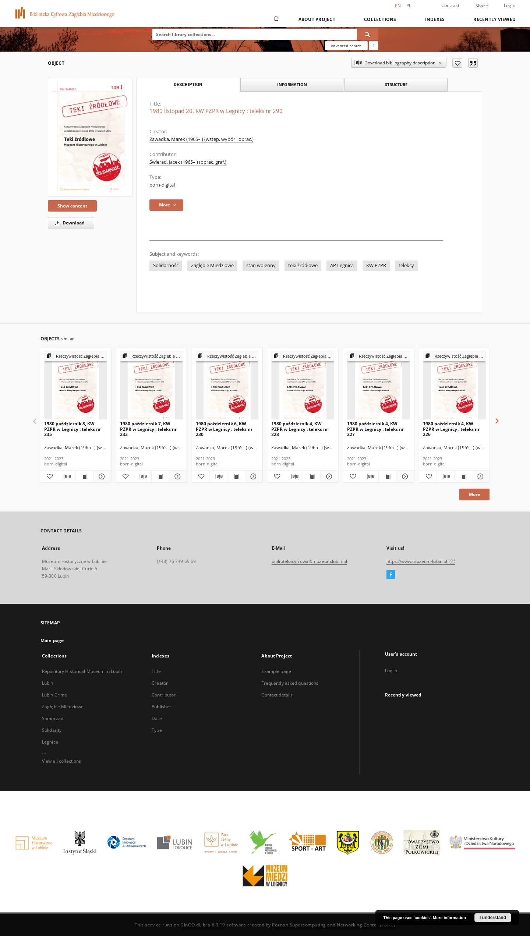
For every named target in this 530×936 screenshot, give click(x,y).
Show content (72, 206)
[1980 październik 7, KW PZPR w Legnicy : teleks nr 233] (151, 386)
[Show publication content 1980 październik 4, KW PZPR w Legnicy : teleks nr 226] (463, 476)
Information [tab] (292, 84)
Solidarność (166, 265)
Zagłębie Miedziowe (212, 265)
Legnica (50, 742)
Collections (380, 19)
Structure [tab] (396, 84)
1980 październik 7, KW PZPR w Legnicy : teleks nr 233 (148, 429)
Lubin (47, 683)
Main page (52, 640)
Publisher (161, 706)
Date (157, 718)
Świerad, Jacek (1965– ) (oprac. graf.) (187, 162)
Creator (160, 683)
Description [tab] (188, 84)
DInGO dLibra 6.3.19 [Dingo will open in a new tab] (202, 925)
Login (509, 5)
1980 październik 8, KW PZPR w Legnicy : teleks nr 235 (72, 429)
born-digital (162, 185)
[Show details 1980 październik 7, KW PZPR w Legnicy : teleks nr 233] (177, 476)
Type (157, 730)
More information (449, 917)
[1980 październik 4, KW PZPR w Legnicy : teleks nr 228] (303, 386)
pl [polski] (408, 5)
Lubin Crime (54, 695)
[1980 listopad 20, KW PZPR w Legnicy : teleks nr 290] (90, 137)
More (474, 494)
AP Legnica (342, 265)
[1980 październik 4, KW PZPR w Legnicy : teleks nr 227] (378, 386)
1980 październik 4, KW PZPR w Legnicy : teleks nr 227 (375, 429)
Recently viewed (494, 19)
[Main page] (276, 19)
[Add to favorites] (457, 63)
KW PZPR (376, 265)
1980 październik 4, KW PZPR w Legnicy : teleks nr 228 (299, 429)
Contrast (450, 5)
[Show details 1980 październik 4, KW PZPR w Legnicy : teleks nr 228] (328, 476)
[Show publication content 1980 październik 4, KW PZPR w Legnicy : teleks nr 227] (387, 476)
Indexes (435, 19)
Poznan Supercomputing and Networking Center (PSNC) (333, 925)
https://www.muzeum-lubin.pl (420, 561)
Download (69, 223)
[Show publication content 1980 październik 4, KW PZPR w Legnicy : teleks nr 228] (311, 476)
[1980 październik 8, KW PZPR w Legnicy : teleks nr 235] (76, 386)
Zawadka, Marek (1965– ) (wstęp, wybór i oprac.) (201, 139)
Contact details (277, 695)
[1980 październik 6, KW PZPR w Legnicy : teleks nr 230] (227, 386)
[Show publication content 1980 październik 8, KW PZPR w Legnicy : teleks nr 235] (84, 476)
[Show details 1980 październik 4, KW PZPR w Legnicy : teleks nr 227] (404, 476)
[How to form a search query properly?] (373, 45)
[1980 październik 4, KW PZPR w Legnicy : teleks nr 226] (454, 386)
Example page (276, 671)
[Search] (367, 34)
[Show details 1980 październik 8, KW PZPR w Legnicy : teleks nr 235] (101, 476)
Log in (391, 670)
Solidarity (51, 730)
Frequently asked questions (289, 683)
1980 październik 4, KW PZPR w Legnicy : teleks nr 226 (451, 429)
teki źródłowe (303, 265)
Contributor (164, 695)
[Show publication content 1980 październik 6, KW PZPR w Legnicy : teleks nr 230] (236, 476)
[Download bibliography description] (66, 476)
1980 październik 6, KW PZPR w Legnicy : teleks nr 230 (224, 429)
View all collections (61, 761)
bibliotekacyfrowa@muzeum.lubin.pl (309, 561)
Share (482, 6)
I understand (493, 917)
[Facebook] (390, 574)
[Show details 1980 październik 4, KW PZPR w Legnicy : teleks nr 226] (479, 476)
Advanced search (346, 45)
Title (156, 671)
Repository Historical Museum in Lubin (82, 671)
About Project (316, 19)
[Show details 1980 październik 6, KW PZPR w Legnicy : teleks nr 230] (252, 476)
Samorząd (52, 718)
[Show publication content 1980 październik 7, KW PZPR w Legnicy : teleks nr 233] (160, 476)
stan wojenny (261, 265)
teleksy (406, 265)
